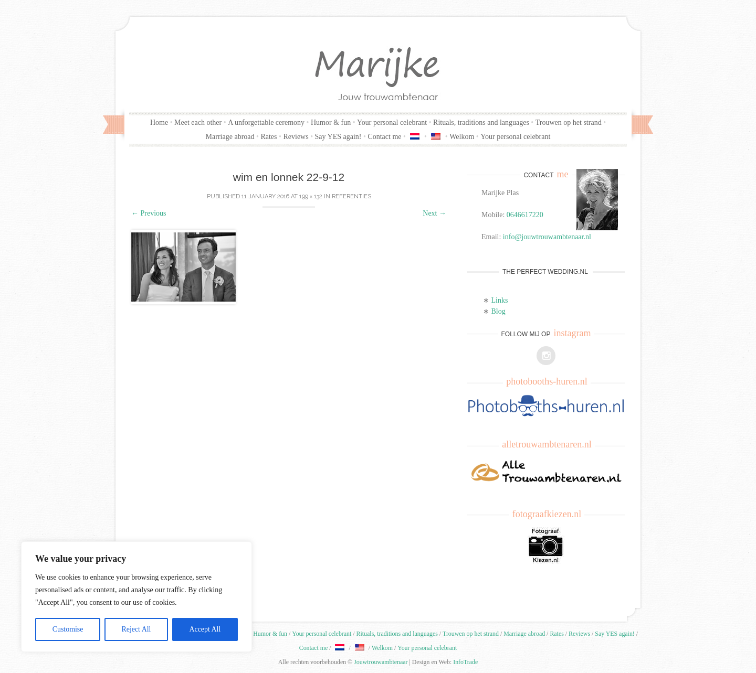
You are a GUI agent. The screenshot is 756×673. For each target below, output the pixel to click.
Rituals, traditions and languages (481, 122)
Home (159, 122)
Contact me (384, 137)
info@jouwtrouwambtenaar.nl (547, 237)
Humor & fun (331, 122)
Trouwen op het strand (569, 122)
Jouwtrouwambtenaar (380, 662)
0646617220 (525, 215)
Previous (148, 213)
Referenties (351, 196)
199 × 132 (310, 196)
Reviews (295, 137)
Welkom (461, 137)
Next (434, 213)
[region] (136, 597)
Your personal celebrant (392, 122)
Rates (268, 137)
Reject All (136, 629)
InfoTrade (465, 662)
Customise (67, 629)
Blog (498, 311)
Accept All (204, 629)
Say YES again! (338, 137)
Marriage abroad (230, 137)
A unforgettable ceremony (266, 122)
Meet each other (198, 122)
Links (499, 300)
